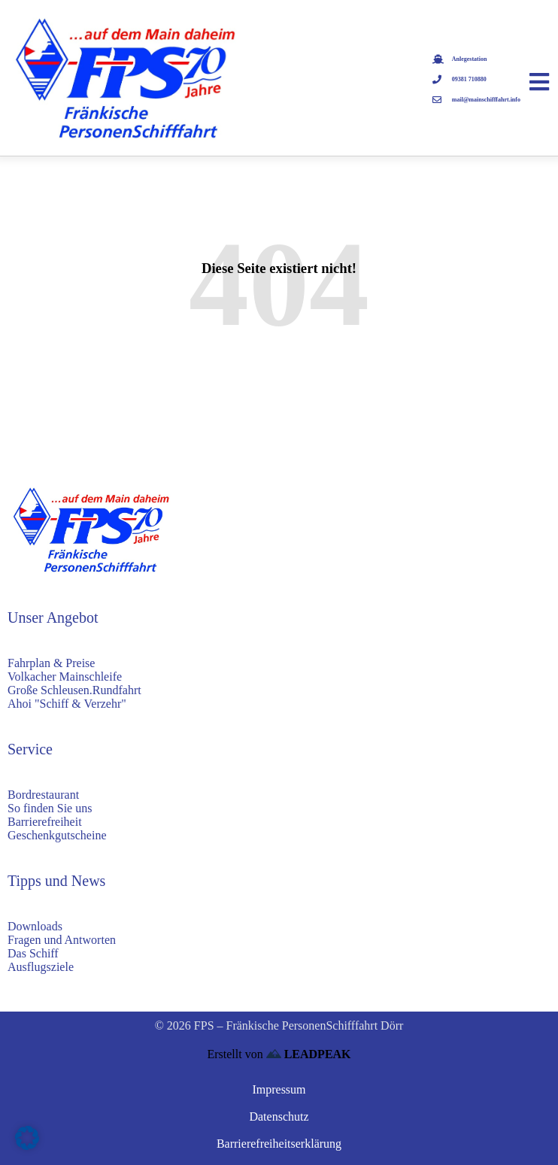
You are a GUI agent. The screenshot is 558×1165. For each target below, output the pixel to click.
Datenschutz (278, 1116)
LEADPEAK (308, 1054)
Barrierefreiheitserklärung (279, 1143)
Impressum (278, 1089)
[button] (27, 1138)
